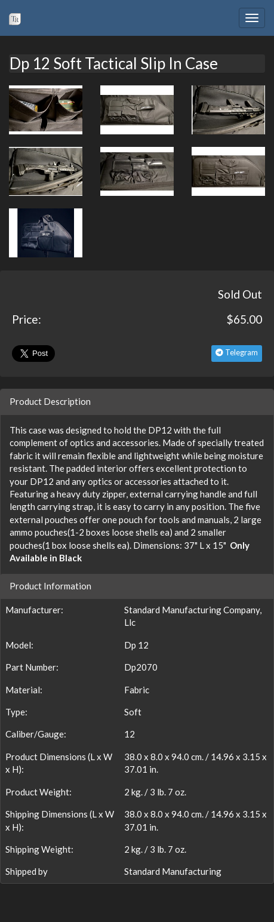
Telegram (236, 352)
